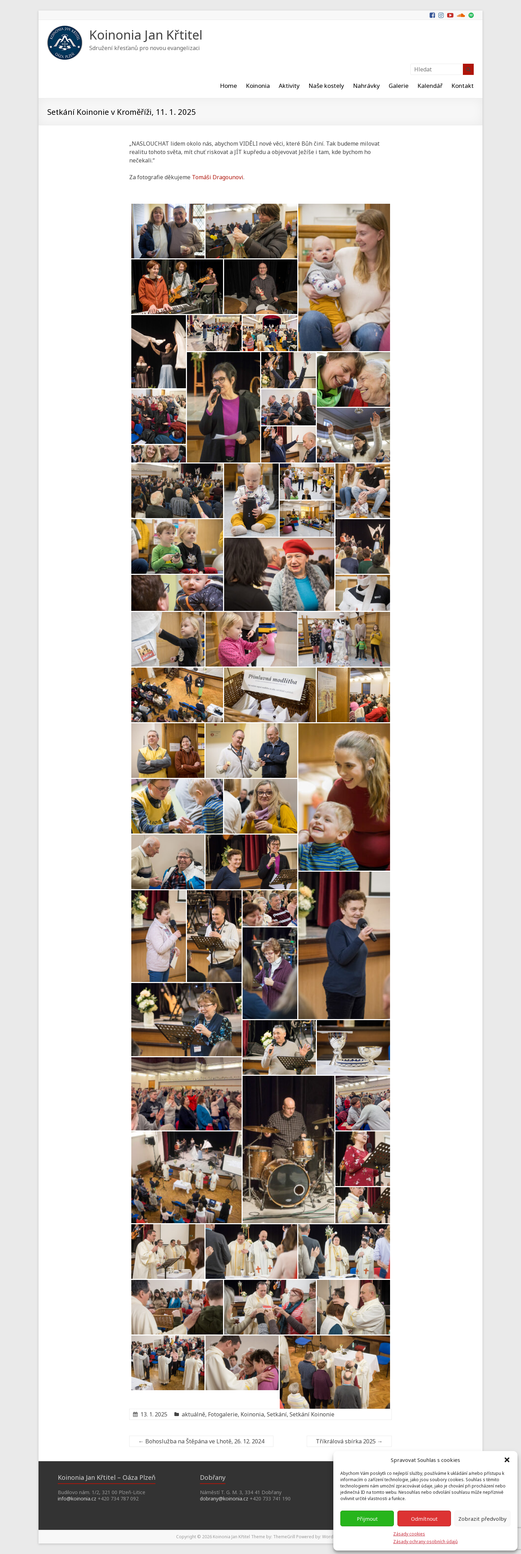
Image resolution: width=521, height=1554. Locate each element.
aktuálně (193, 1414)
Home (228, 86)
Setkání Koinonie (312, 1414)
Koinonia (258, 86)
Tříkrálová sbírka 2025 (349, 1441)
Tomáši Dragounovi (217, 177)
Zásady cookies (409, 1534)
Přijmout (367, 1518)
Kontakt (462, 86)
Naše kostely (326, 86)
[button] (506, 1459)
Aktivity (289, 86)
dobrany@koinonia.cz (224, 1498)
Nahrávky (366, 86)
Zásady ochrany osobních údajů (425, 1542)
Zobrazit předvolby (482, 1518)
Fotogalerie (223, 1414)
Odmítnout (424, 1518)
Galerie (399, 86)
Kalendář (430, 86)
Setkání (277, 1414)
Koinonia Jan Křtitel (145, 34)
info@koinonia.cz (77, 1498)
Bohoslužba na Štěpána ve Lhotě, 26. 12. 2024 (201, 1441)
